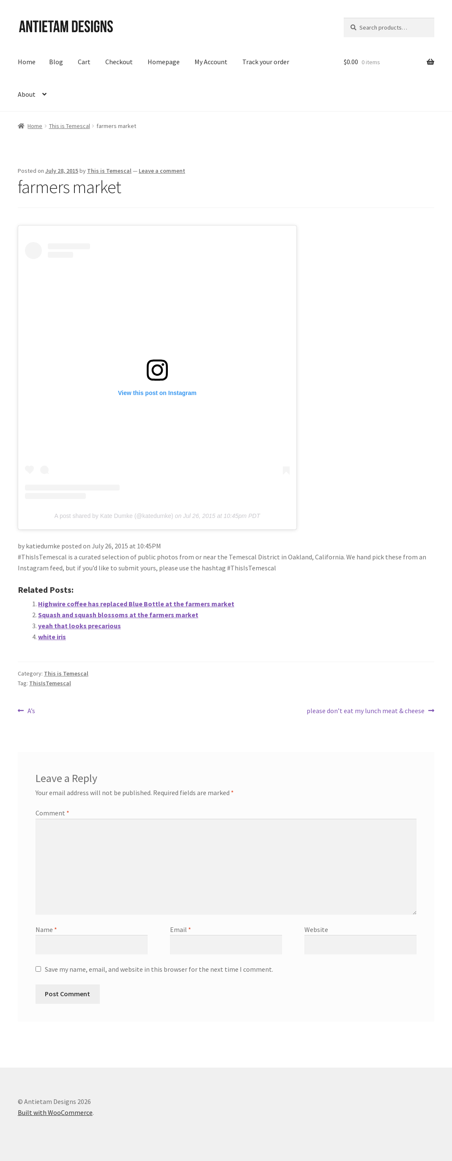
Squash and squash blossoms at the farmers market (118, 614)
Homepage (164, 61)
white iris (52, 636)
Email (180, 929)
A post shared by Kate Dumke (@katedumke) (114, 515)
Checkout (119, 61)
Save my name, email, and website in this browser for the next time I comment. (159, 969)
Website (316, 929)
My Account (210, 61)
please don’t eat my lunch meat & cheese (366, 711)
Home (27, 61)
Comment (52, 813)
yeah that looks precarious (79, 625)
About (27, 94)
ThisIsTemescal (50, 683)
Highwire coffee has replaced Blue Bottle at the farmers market (136, 604)
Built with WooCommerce (55, 1112)
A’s (31, 711)
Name (46, 929)
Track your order (265, 61)
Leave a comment (162, 170)
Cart (84, 61)
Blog (56, 61)
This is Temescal (69, 126)
